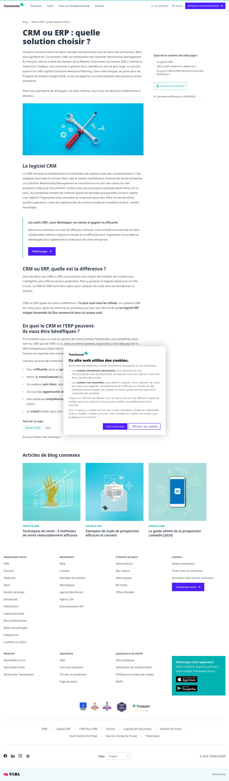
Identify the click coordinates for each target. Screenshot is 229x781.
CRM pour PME (88, 729)
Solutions (36, 6)
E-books (64, 571)
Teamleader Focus (15, 660)
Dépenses (10, 578)
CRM (47, 427)
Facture (110, 729)
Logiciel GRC (63, 729)
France (177, 5)
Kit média (121, 585)
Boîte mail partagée (15, 628)
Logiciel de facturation (137, 729)
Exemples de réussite (72, 578)
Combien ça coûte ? (15, 642)
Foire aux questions (71, 667)
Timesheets (152, 736)
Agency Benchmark (71, 592)
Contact (99, 6)
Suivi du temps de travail (121, 736)
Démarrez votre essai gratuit (205, 5)
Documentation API (71, 606)
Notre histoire (124, 563)
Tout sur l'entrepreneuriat (74, 6)
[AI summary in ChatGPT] (28, 756)
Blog (25, 21)
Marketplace (67, 585)
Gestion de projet (14, 592)
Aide (62, 660)
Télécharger (42, 251)
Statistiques (11, 599)
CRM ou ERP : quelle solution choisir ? (51, 21)
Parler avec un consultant (187, 571)
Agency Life (67, 599)
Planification (11, 606)
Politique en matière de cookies (135, 674)
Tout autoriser (115, 426)
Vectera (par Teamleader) (19, 674)
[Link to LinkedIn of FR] (13, 756)
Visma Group (218, 774)
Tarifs (50, 6)
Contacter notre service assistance (192, 578)
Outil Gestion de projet (83, 736)
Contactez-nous (188, 587)
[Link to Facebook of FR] (5, 756)
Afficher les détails (145, 426)
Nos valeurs (123, 571)
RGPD (119, 681)
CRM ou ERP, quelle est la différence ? (176, 66)
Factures (9, 571)
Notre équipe (124, 578)
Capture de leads (14, 613)
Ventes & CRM (32, 427)
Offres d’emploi (125, 592)
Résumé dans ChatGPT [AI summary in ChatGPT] (170, 86)
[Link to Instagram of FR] (20, 756)
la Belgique (75, 417)
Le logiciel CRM (165, 61)
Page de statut (68, 681)
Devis (7, 585)
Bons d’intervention (15, 620)
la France (90, 417)
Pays (101, 756)
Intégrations (11, 635)
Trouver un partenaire (73, 674)
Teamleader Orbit (14, 667)
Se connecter (159, 5)
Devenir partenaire (183, 563)
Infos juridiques (125, 660)
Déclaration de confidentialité (134, 667)
